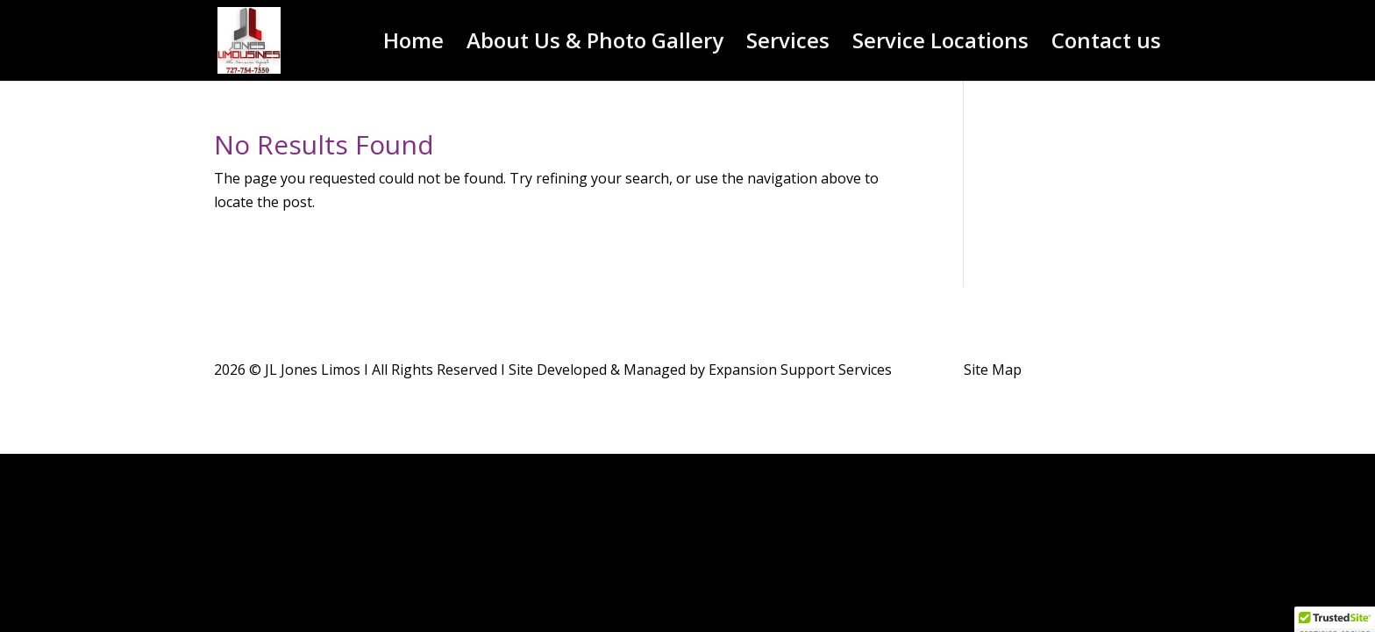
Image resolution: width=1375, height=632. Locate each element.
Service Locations (940, 44)
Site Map (993, 369)
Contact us (1106, 44)
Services (788, 44)
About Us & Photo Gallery (595, 44)
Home (413, 44)
